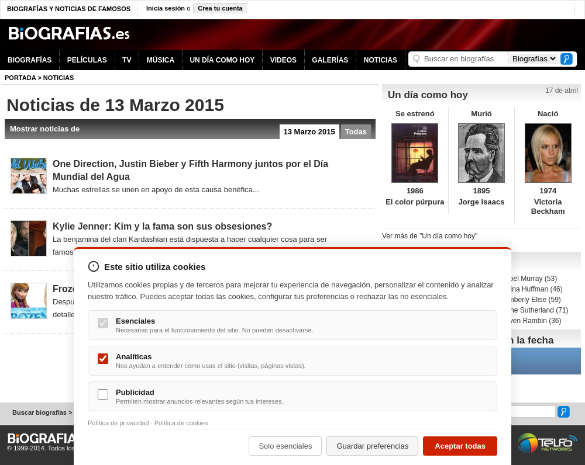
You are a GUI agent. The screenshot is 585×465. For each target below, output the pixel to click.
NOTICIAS (380, 60)
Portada (20, 77)
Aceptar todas (460, 446)
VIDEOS (283, 60)
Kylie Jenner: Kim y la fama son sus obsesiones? (162, 226)
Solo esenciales (285, 446)
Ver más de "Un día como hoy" (429, 236)
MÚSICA (160, 60)
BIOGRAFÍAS (29, 60)
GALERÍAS (330, 60)
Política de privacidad (118, 422)
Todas (356, 131)
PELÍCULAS (87, 60)
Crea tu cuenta (220, 8)
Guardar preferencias (372, 446)
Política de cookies (181, 422)
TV (126, 60)
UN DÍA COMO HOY (222, 60)
